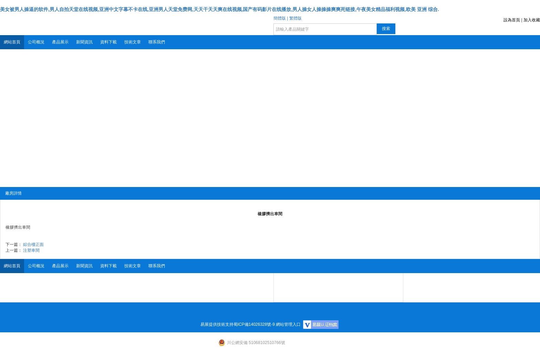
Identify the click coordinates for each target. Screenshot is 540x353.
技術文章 (132, 42)
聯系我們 (156, 42)
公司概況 (36, 42)
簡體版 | (280, 18)
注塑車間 (31, 250)
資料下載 (108, 42)
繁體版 (295, 18)
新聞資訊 (84, 42)
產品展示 (60, 42)
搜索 (386, 28)
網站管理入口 (288, 324)
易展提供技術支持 (216, 324)
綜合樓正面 (33, 244)
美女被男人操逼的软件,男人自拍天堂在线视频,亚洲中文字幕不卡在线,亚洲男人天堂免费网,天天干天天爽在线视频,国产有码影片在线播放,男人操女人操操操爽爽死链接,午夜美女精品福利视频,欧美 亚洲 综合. (219, 9)
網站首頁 (12, 42)
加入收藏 (531, 20)
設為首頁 (511, 20)
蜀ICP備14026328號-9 (254, 324)
